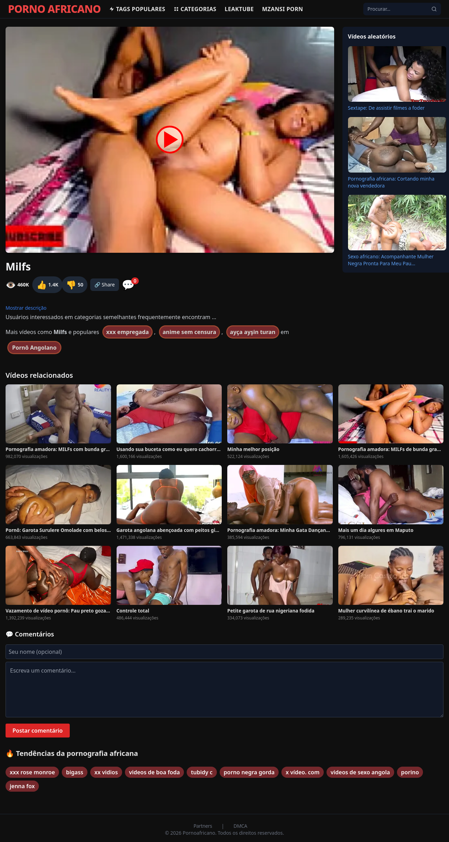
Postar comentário (37, 730)
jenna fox (22, 786)
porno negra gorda (249, 772)
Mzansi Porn (282, 9)
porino (410, 772)
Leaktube (239, 9)
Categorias (194, 9)
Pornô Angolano (34, 347)
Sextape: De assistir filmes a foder (386, 108)
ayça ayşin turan (253, 332)
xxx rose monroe (32, 772)
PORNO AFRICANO (54, 9)
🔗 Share (104, 284)
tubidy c (201, 772)
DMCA (240, 826)
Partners (203, 826)
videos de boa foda (154, 772)
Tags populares (137, 9)
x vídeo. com (303, 772)
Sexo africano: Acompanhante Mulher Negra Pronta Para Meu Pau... (391, 260)
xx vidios (106, 772)
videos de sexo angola (360, 772)
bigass (74, 772)
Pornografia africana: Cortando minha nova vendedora (391, 182)
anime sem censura (189, 332)
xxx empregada (127, 332)
